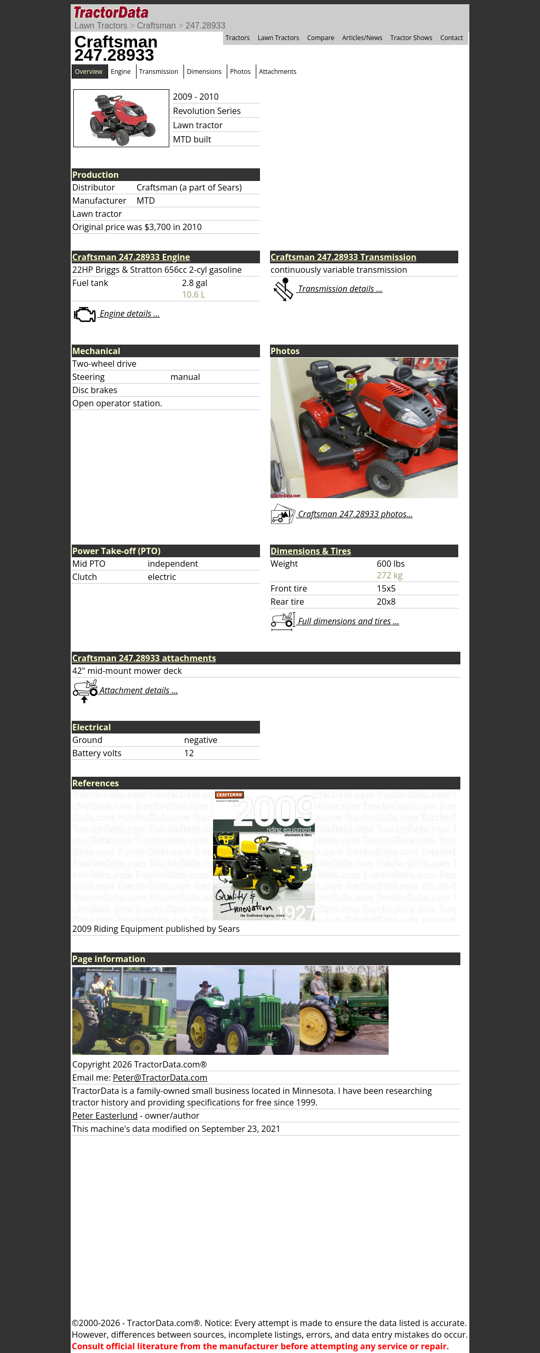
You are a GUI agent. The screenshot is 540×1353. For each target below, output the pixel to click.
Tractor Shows (411, 37)
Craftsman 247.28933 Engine (131, 257)
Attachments (277, 71)
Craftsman (156, 25)
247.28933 (206, 25)
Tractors (238, 37)
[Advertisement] (270, 1226)
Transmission (158, 71)
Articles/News (362, 37)
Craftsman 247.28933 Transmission (344, 257)
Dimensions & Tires (311, 551)
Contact (451, 37)
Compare (320, 37)
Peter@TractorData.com (160, 1077)
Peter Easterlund (105, 1115)
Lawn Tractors (100, 25)
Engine (121, 71)
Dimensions (204, 71)
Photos (240, 71)
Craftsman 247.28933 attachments (144, 658)
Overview (88, 71)
